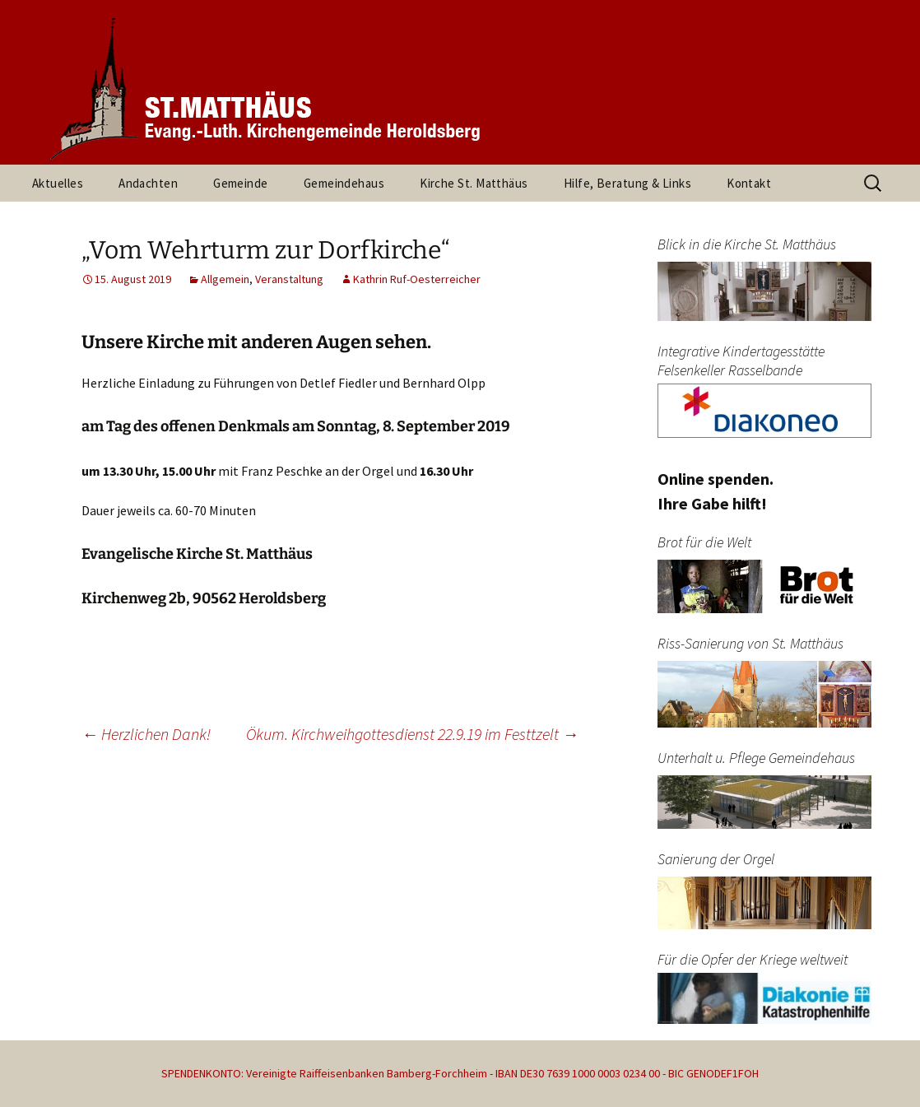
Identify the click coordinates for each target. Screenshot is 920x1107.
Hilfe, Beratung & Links (627, 183)
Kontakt (749, 183)
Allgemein (225, 279)
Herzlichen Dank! (146, 733)
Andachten (148, 183)
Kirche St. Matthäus (474, 183)
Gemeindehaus (344, 183)
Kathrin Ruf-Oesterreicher (417, 279)
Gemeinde (240, 183)
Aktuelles (57, 183)
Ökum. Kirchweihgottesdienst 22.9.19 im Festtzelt (412, 733)
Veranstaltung (289, 279)
